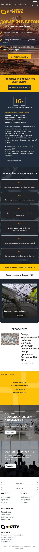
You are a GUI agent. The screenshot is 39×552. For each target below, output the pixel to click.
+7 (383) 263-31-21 (7, 539)
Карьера (4, 502)
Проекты (4, 500)
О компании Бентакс (19, 386)
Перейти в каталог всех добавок (19, 267)
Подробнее (19, 315)
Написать (19, 488)
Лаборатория (25, 500)
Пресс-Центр (6, 512)
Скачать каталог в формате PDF (19, 275)
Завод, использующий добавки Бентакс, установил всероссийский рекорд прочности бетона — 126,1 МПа (30, 347)
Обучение (24, 502)
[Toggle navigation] (35, 3)
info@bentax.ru (6, 542)
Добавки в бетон (19, 382)
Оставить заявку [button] (19, 57)
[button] (36, 300)
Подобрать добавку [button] (19, 87)
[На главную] (12, 12)
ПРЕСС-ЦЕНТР (19, 329)
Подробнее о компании (13, 160)
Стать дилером (6, 515)
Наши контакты (19, 392)
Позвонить (20, 483)
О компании (5, 497)
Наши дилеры (19, 389)
